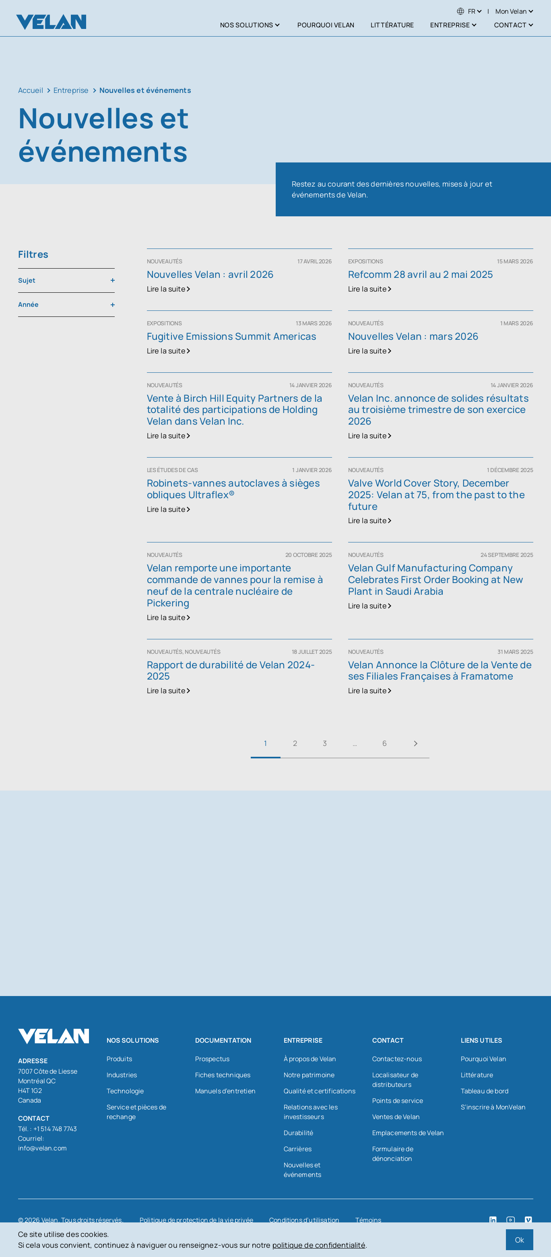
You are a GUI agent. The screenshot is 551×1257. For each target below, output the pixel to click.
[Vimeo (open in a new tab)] (528, 1220)
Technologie (125, 1091)
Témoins (368, 1220)
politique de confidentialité (318, 1245)
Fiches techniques (223, 1074)
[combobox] (66, 280)
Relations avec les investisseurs (311, 1112)
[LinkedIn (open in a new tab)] (493, 1220)
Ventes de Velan (396, 1116)
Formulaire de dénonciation (392, 1153)
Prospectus (212, 1058)
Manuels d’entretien (225, 1091)
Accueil (30, 90)
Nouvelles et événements (303, 1169)
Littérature (477, 1074)
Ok (519, 1240)
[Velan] (51, 22)
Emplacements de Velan (408, 1132)
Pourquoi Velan (484, 1058)
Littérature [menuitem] (392, 25)
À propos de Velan (310, 1058)
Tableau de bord (485, 1091)
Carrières (298, 1148)
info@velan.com (42, 1148)
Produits (119, 1058)
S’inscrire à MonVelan (493, 1107)
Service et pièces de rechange (137, 1112)
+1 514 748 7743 (55, 1128)
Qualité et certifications (320, 1091)
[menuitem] (466, 11)
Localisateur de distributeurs (395, 1079)
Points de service (397, 1100)
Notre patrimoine (309, 1074)
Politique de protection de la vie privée (196, 1220)
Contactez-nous (397, 1058)
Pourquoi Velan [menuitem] (326, 25)
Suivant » (414, 743)
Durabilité (299, 1132)
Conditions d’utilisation (304, 1220)
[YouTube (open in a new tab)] (511, 1220)
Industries (122, 1074)
